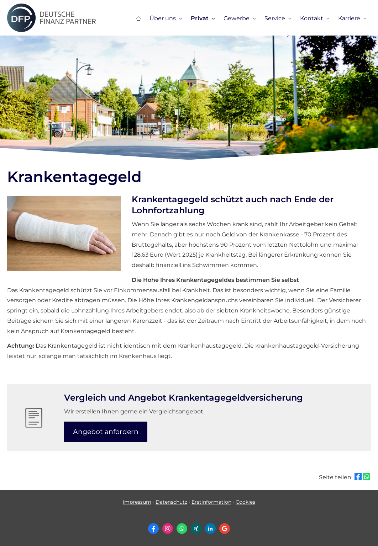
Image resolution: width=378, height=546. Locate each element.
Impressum (137, 502)
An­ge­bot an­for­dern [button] (105, 432)
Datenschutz (171, 502)
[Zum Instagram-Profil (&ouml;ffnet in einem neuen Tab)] (167, 528)
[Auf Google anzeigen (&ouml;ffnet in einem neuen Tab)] (224, 528)
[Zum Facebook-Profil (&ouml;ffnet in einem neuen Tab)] (153, 528)
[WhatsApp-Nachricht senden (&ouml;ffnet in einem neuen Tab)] (182, 528)
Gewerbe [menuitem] (237, 18)
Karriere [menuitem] (349, 18)
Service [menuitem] (274, 18)
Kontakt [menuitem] (311, 18)
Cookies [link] (245, 502)
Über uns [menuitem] (162, 18)
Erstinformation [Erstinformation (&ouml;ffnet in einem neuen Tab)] (211, 502)
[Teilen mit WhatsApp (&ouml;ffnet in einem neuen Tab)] (366, 476)
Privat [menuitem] (200, 18)
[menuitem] (138, 18)
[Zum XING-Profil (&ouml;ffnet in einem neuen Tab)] (196, 528)
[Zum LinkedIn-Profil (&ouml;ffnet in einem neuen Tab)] (210, 528)
